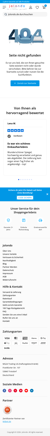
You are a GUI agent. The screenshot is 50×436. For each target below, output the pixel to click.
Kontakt (6, 321)
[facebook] (4, 390)
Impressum (8, 273)
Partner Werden (10, 267)
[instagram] (10, 390)
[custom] (21, 390)
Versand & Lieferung (12, 292)
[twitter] (15, 390)
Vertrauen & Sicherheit (13, 257)
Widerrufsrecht (9, 280)
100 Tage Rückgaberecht (14, 308)
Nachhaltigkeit (9, 261)
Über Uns (7, 251)
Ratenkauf (7, 299)
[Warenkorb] (44, 7)
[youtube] (26, 390)
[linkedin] (31, 390)
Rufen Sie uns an (10, 318)
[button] (18, 179)
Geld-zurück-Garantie (12, 305)
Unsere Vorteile (10, 254)
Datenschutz (8, 270)
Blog (5, 264)
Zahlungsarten (9, 295)
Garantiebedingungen (12, 302)
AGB (4, 277)
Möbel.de (7, 421)
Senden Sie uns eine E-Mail (15, 315)
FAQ (4, 311)
